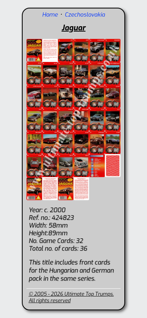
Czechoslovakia (84, 14)
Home (50, 14)
